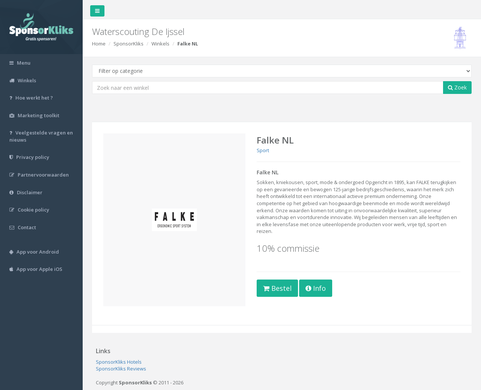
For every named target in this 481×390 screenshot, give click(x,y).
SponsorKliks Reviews (121, 368)
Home (99, 43)
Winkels (160, 43)
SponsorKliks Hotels (119, 361)
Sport (263, 150)
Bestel (277, 288)
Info (316, 288)
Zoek (457, 87)
